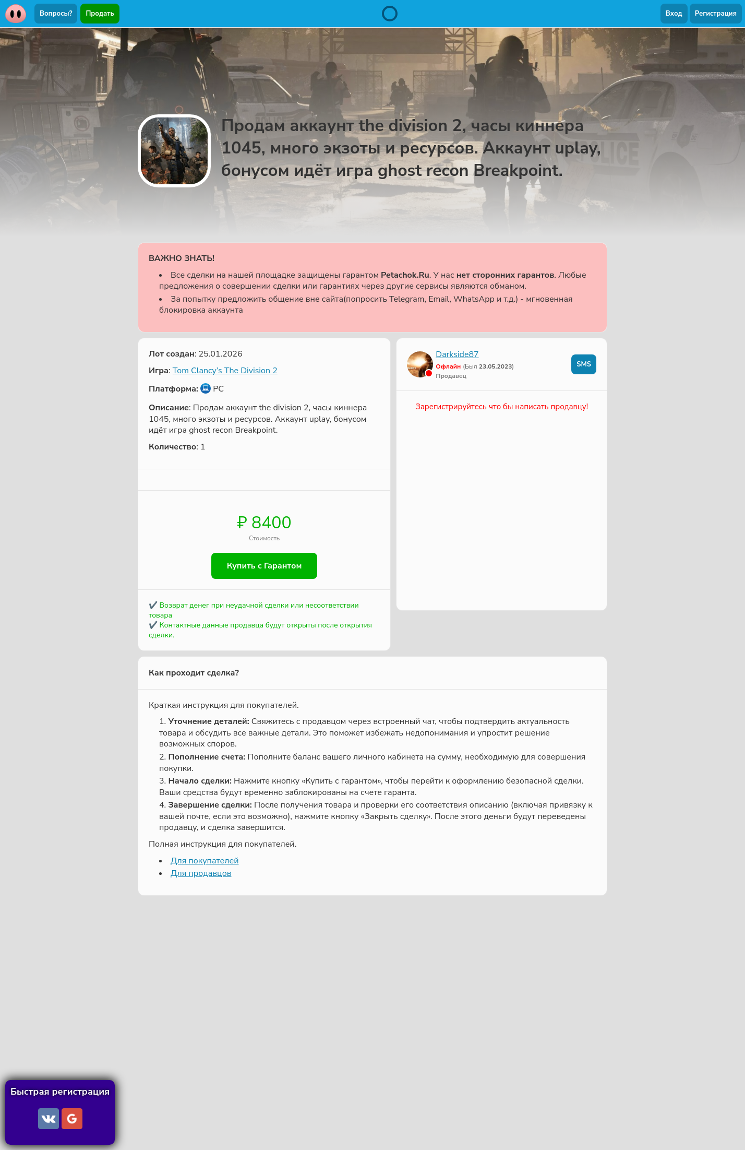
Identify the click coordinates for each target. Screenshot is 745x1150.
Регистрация (716, 13)
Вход (674, 13)
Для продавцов (201, 873)
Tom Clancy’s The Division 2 (225, 370)
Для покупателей (204, 861)
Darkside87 (457, 354)
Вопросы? (56, 13)
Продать (100, 13)
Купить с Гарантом (264, 566)
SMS (583, 364)
